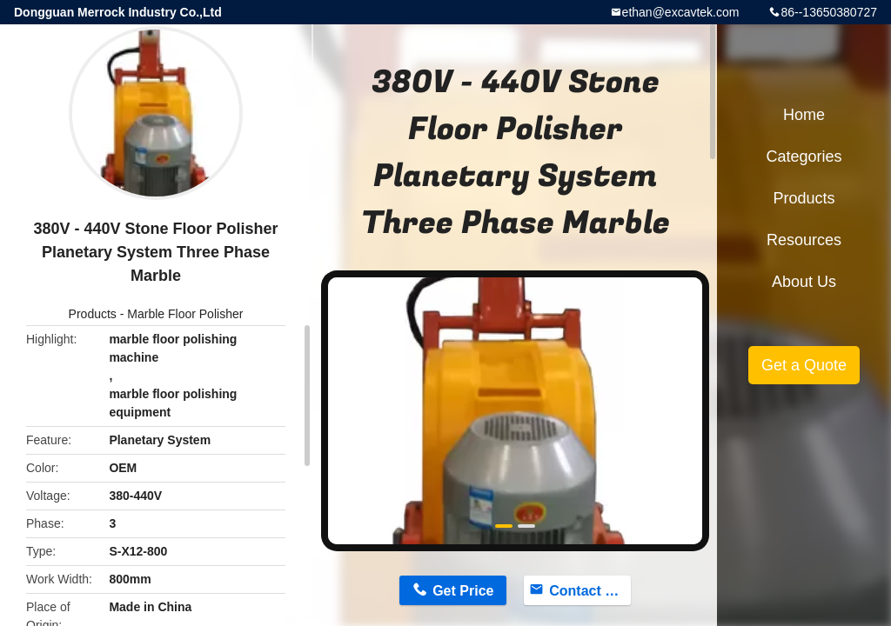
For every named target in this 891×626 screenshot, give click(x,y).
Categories (803, 156)
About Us (804, 281)
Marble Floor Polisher (185, 314)
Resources (804, 240)
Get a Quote (804, 365)
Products (93, 314)
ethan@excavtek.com (681, 12)
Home (804, 114)
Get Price (462, 590)
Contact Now (590, 590)
